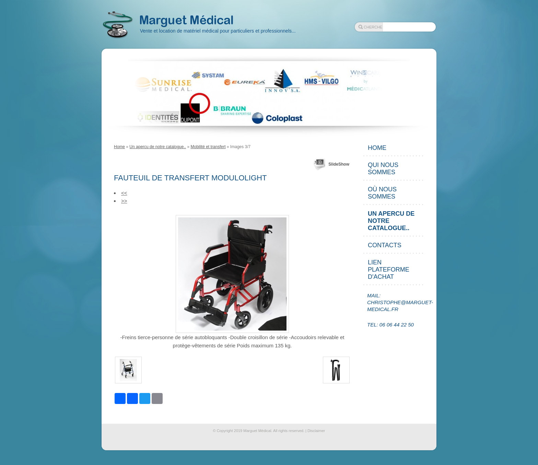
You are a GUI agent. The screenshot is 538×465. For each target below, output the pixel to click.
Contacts (384, 245)
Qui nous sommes (383, 169)
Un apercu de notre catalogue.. (157, 146)
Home (119, 146)
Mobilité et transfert (207, 146)
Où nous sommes (382, 193)
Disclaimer (316, 431)
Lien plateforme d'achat (388, 269)
